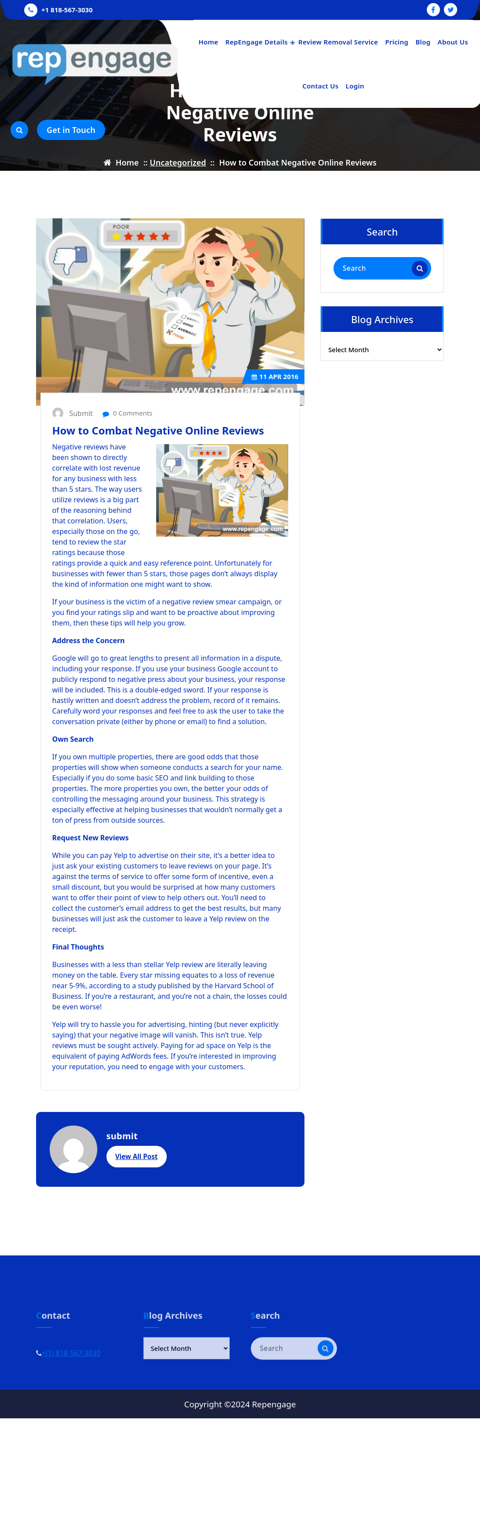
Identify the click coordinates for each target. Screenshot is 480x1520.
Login (355, 85)
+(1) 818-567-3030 (71, 1372)
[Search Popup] (19, 130)
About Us (453, 41)
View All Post (136, 1190)
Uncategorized (178, 162)
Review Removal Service (338, 41)
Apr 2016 (275, 410)
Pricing (396, 41)
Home (208, 41)
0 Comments (127, 446)
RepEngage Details (256, 41)
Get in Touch (71, 130)
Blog (422, 41)
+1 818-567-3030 (66, 9)
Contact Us (320, 85)
